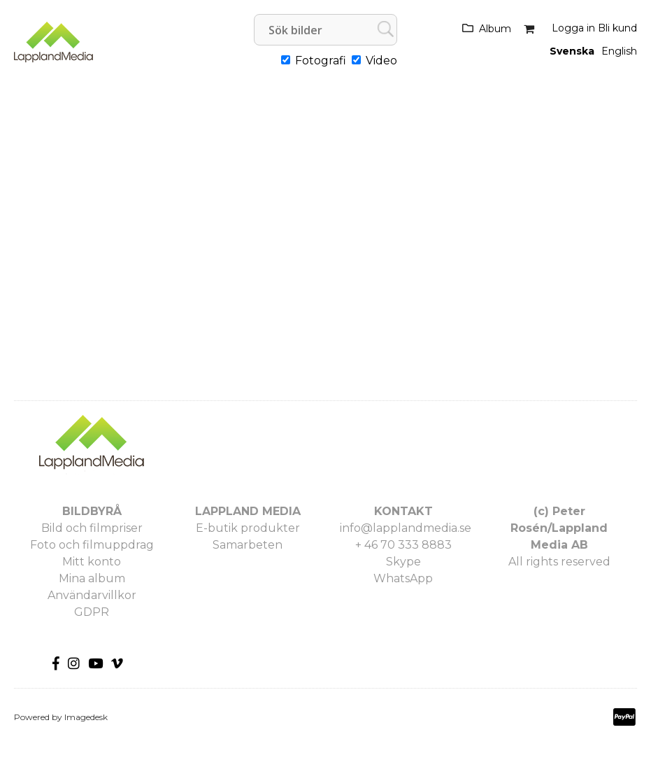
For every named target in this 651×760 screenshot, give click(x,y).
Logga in (573, 28)
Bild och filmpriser (92, 528)
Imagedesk (86, 717)
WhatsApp (403, 578)
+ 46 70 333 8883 (403, 544)
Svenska (572, 51)
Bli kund (617, 28)
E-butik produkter (248, 528)
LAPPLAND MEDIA (248, 511)
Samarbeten (247, 544)
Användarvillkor (92, 595)
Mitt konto (91, 561)
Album (495, 28)
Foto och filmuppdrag (92, 544)
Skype (403, 561)
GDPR (91, 612)
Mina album (92, 578)
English (619, 51)
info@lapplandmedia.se (405, 528)
